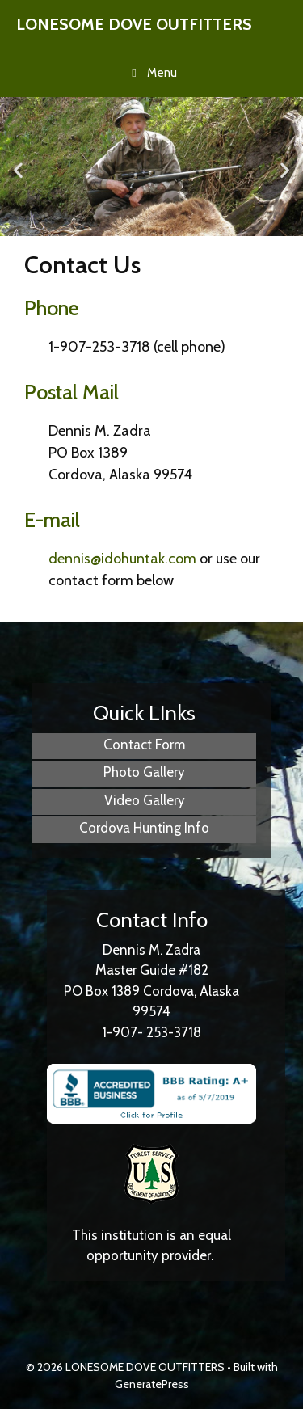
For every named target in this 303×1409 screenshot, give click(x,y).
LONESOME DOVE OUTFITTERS (134, 24)
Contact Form (144, 744)
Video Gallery (144, 800)
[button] (18, 169)
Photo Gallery (144, 772)
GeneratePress (152, 1384)
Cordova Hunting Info (144, 828)
